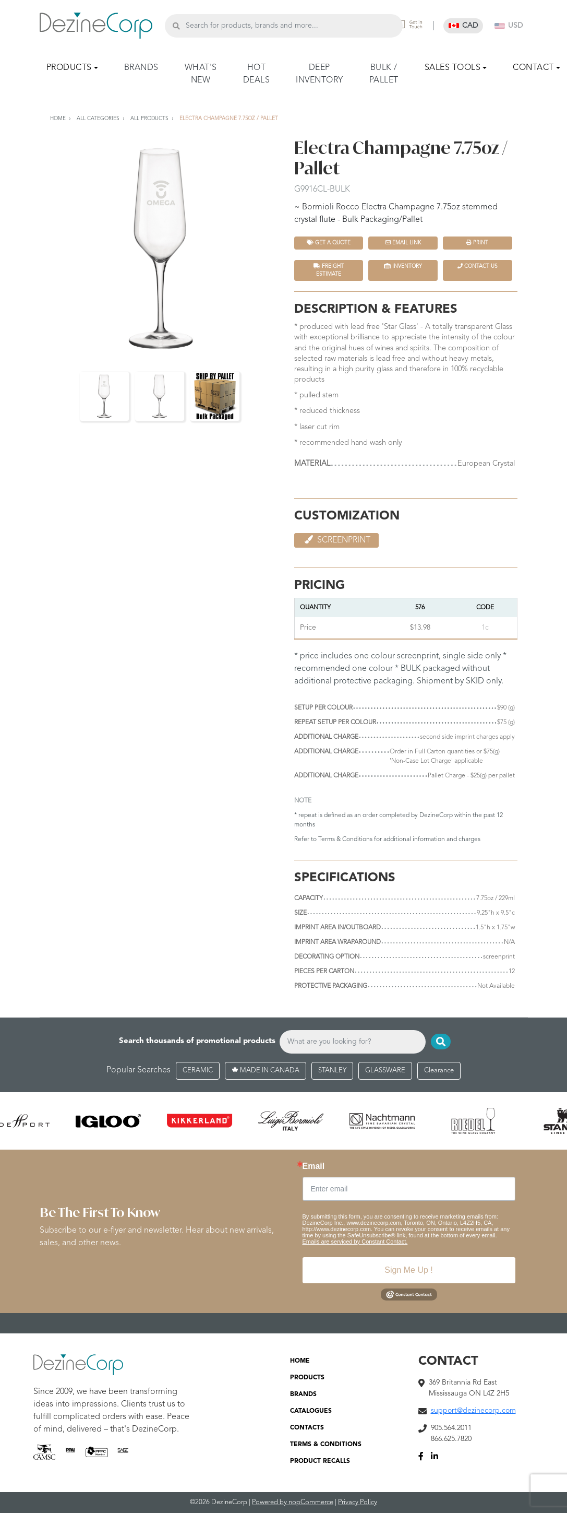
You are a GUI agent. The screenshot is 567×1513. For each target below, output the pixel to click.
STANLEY (332, 1070)
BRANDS (141, 68)
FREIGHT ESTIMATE (328, 270)
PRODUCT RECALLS (320, 1461)
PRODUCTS (307, 1378)
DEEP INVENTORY (319, 74)
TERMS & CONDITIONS (325, 1444)
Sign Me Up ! (408, 1270)
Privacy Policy (357, 1502)
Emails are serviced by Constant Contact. (355, 1241)
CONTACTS (307, 1428)
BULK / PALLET (384, 74)
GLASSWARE (385, 1070)
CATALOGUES (311, 1411)
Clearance (439, 1070)
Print (477, 242)
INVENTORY (403, 266)
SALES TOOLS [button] (453, 68)
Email (314, 1166)
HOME (300, 1361)
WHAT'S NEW (201, 74)
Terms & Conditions (345, 839)
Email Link (403, 242)
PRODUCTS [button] (69, 68)
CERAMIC (198, 1070)
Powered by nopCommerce (292, 1502)
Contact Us (477, 266)
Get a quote (329, 242)
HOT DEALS (256, 74)
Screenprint (336, 540)
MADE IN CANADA (265, 1070)
